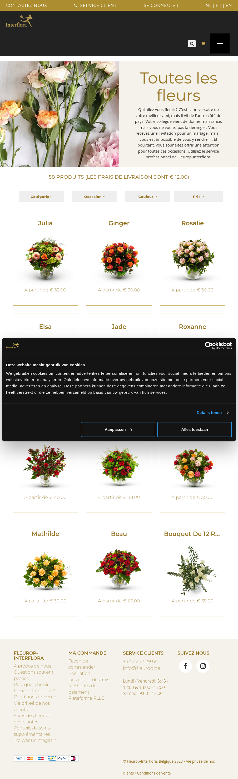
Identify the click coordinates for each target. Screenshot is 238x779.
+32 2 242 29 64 (140, 661)
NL (209, 5)
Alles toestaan (194, 429)
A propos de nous (32, 666)
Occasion (94, 196)
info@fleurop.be (141, 668)
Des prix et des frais (88, 679)
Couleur (147, 196)
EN (229, 5)
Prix (198, 196)
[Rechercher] (192, 43)
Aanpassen (118, 429)
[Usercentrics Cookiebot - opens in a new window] (209, 346)
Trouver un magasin (35, 740)
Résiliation (79, 673)
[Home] (19, 20)
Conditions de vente (35, 696)
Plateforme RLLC (86, 698)
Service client (95, 5)
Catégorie (42, 196)
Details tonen (209, 412)
